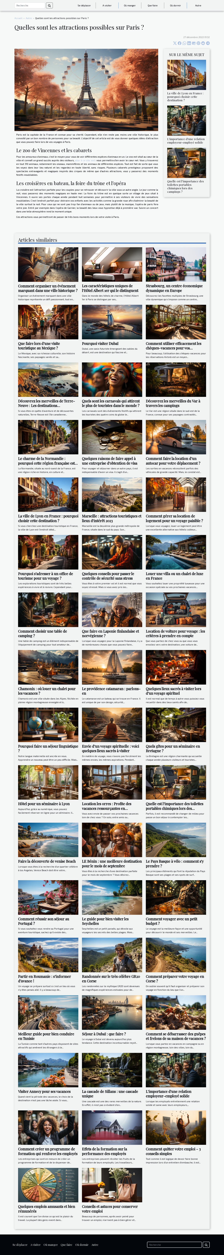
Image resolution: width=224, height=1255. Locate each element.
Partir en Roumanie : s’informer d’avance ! (44, 978)
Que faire (153, 5)
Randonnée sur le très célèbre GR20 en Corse (111, 978)
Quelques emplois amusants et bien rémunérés (46, 1208)
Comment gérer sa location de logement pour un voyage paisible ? (174, 518)
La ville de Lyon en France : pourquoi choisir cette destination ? (185, 96)
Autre (198, 5)
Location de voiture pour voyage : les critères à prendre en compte (175, 633)
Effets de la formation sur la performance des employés (104, 1151)
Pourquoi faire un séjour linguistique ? (48, 748)
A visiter (107, 5)
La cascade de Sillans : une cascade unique (110, 1093)
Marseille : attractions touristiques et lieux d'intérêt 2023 (111, 518)
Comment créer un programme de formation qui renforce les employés (47, 1151)
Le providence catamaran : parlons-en (111, 691)
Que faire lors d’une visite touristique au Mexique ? (39, 345)
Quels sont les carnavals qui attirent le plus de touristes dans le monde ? (111, 403)
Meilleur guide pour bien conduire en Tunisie (46, 1036)
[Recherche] (29, 5)
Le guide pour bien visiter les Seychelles (105, 921)
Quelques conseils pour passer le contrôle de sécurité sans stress (108, 576)
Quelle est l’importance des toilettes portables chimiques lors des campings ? (185, 186)
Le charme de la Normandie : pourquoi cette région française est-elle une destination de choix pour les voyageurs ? (48, 465)
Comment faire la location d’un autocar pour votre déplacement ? (173, 460)
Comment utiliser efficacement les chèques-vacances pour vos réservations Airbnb (173, 348)
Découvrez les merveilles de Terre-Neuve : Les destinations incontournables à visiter (46, 406)
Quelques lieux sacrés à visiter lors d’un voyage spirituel (173, 691)
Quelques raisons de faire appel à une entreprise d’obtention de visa (109, 460)
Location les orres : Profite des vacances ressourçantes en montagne (106, 808)
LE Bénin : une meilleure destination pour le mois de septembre (112, 863)
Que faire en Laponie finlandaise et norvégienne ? (110, 633)
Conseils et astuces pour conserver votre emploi (110, 1208)
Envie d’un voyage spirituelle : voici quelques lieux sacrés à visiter (110, 748)
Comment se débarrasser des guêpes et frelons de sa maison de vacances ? (176, 1036)
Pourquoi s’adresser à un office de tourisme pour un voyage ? (45, 576)
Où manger (130, 5)
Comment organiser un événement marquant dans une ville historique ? (47, 288)
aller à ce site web (85, 160)
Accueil (18, 18)
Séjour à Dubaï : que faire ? (104, 1033)
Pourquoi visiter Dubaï (100, 343)
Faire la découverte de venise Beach (47, 861)
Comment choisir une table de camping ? (42, 633)
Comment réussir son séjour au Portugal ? (43, 921)
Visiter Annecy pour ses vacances (44, 1091)
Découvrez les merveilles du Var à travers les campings (173, 403)
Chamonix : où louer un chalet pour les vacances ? (46, 691)
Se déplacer (84, 5)
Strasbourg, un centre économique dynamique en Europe (174, 288)
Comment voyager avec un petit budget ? (171, 921)
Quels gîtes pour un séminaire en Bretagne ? (173, 748)
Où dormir (175, 5)
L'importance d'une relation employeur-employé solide (186, 140)
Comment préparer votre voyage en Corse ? (175, 978)
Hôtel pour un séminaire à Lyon (44, 803)
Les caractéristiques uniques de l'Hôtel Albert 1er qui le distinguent (110, 288)
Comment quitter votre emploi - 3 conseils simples (173, 1151)
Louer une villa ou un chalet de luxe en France (174, 576)
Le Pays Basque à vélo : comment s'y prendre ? (175, 863)
